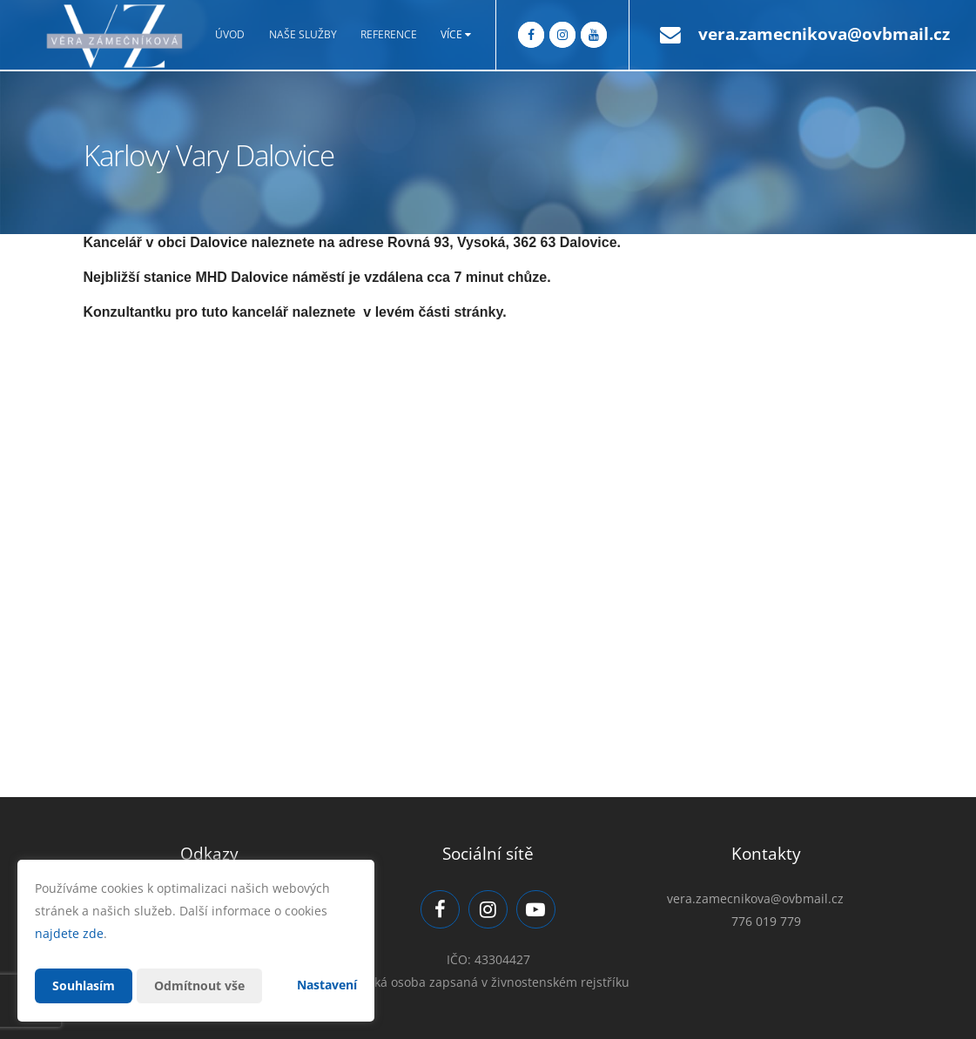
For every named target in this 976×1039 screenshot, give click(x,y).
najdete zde (69, 933)
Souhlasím (83, 985)
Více (456, 34)
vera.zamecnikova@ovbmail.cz (824, 34)
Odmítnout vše (199, 985)
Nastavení (327, 984)
